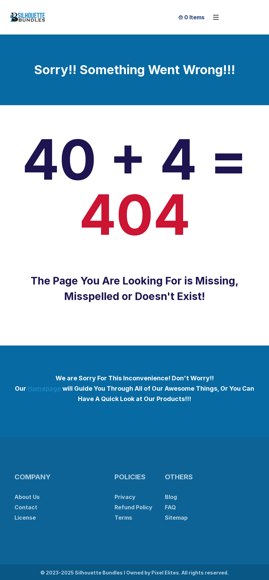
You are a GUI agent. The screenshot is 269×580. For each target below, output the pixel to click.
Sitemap (176, 517)
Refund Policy (133, 507)
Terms (123, 517)
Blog (171, 496)
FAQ (170, 507)
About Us (27, 496)
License (25, 517)
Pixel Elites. (165, 573)
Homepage (44, 388)
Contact (25, 507)
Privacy (125, 496)
